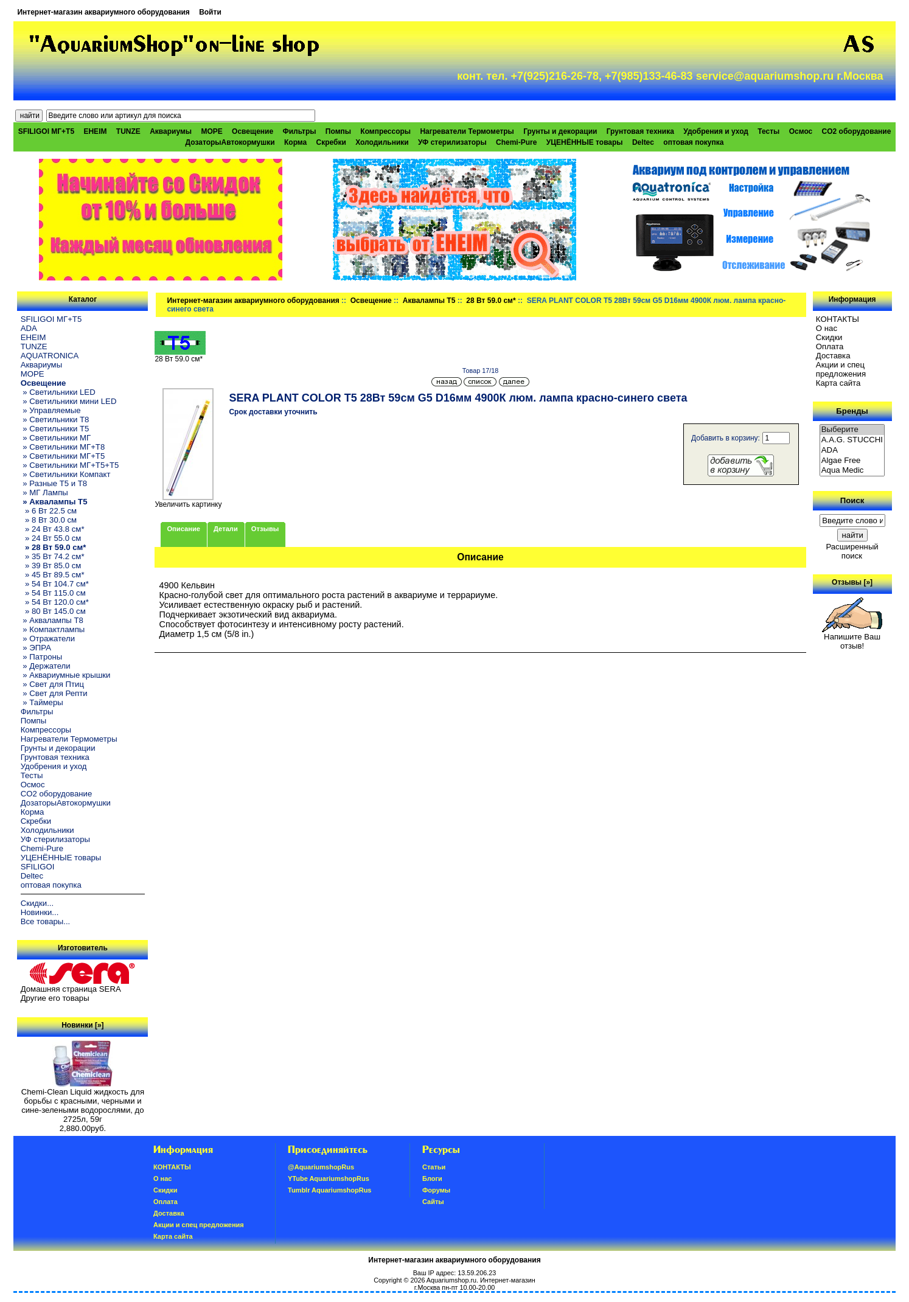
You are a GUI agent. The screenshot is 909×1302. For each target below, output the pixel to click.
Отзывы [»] (852, 582)
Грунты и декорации (560, 131)
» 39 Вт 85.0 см (51, 565)
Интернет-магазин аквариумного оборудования (103, 12)
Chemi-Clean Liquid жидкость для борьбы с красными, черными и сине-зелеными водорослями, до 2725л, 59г (82, 1102)
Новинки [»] (82, 1025)
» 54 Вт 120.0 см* (55, 602)
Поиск (852, 500)
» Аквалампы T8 (52, 620)
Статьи (433, 1167)
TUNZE (128, 131)
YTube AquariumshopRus (328, 1178)
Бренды (852, 411)
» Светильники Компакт (66, 474)
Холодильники (382, 142)
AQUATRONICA (50, 355)
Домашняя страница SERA (71, 989)
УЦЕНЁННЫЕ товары (584, 142)
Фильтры (299, 131)
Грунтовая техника (640, 131)
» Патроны (42, 656)
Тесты (768, 131)
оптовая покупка (693, 142)
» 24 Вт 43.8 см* (53, 529)
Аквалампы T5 (429, 300)
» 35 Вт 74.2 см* (53, 556)
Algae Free (852, 461)
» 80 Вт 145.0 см (53, 611)
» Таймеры (42, 702)
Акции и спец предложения (841, 369)
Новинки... (40, 912)
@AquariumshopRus (321, 1167)
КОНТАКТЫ (837, 319)
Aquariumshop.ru (451, 1280)
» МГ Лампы (44, 492)
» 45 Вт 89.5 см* (53, 574)
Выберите (852, 430)
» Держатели (46, 665)
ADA (29, 328)
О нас (826, 328)
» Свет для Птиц (52, 684)
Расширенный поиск (852, 551)
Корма (295, 142)
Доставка (833, 355)
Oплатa (830, 346)
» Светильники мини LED (69, 401)
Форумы (436, 1190)
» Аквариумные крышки (66, 675)
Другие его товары (55, 998)
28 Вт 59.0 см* (490, 300)
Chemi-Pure (516, 142)
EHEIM (94, 131)
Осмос (801, 131)
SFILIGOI (38, 866)
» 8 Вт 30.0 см (49, 519)
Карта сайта (838, 383)
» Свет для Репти (54, 693)
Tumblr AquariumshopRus (330, 1190)
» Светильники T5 (55, 428)
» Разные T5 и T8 (54, 483)
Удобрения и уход (715, 131)
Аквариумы (171, 131)
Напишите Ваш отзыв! (852, 637)
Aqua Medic (852, 470)
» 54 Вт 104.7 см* (55, 583)
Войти (210, 12)
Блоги (432, 1178)
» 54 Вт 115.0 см (53, 592)
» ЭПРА (36, 647)
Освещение (371, 300)
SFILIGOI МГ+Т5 (46, 131)
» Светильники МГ (56, 437)
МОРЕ (211, 131)
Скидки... (37, 903)
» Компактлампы (53, 629)
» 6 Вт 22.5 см (49, 510)
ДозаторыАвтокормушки (230, 142)
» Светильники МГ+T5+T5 (70, 465)
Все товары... (46, 921)
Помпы (338, 131)
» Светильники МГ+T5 (63, 456)
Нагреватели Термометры (467, 131)
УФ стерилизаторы (452, 142)
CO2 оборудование (856, 131)
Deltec (643, 142)
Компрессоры (385, 131)
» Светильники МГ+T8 (63, 446)
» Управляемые (51, 410)
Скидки (829, 337)
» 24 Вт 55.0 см (51, 538)
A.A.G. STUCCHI (852, 440)
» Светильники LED (58, 392)
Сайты (433, 1201)
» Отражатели (48, 638)
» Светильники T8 (55, 419)
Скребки (331, 142)
